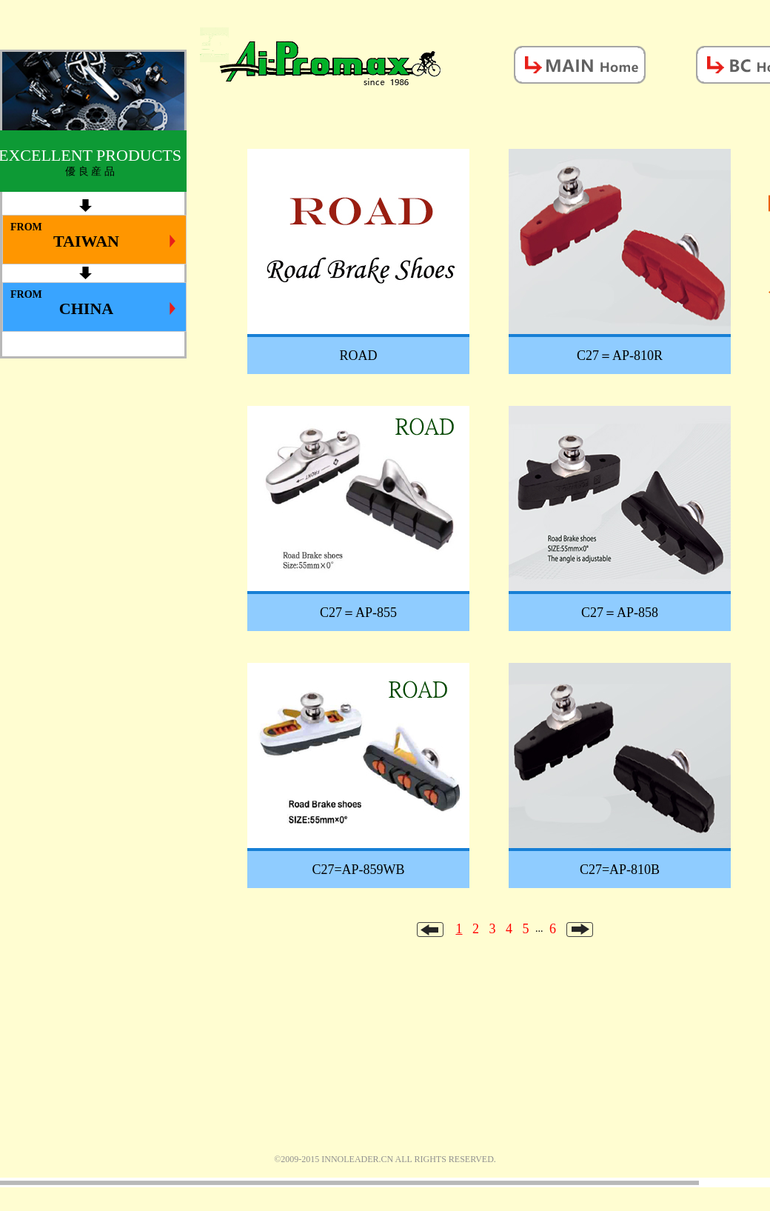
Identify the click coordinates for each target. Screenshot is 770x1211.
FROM (92, 235)
